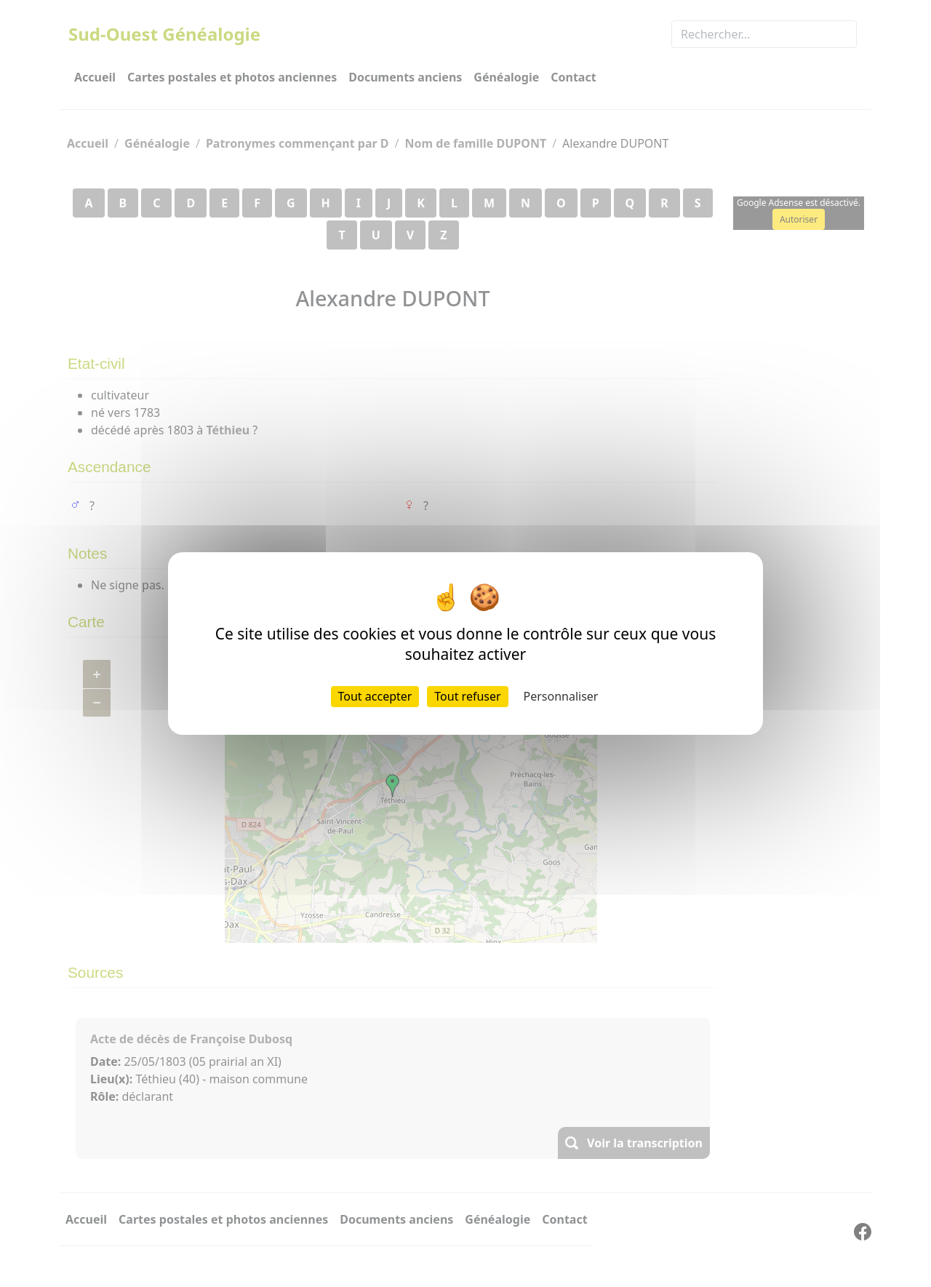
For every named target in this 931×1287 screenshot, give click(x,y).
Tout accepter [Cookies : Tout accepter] (375, 696)
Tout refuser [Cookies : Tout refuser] (467, 696)
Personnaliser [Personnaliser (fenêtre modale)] (561, 696)
